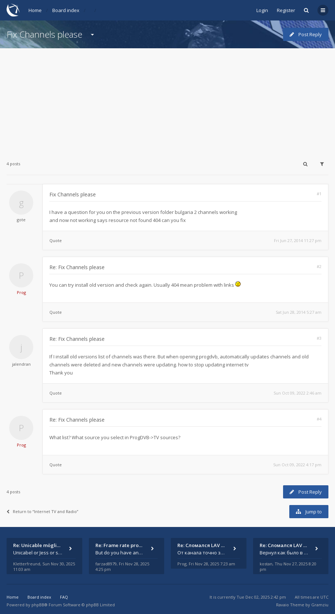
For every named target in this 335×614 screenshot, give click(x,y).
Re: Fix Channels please (77, 267)
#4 (319, 419)
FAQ (64, 597)
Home (35, 10)
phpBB (37, 604)
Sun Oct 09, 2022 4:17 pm (297, 464)
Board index (65, 10)
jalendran (21, 364)
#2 (319, 266)
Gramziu (319, 604)
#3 (319, 338)
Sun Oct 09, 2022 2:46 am (297, 393)
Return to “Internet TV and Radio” (42, 511)
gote (21, 219)
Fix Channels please (44, 34)
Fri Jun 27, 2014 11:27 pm (297, 240)
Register (286, 10)
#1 (319, 193)
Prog (21, 292)
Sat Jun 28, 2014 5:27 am (298, 312)
